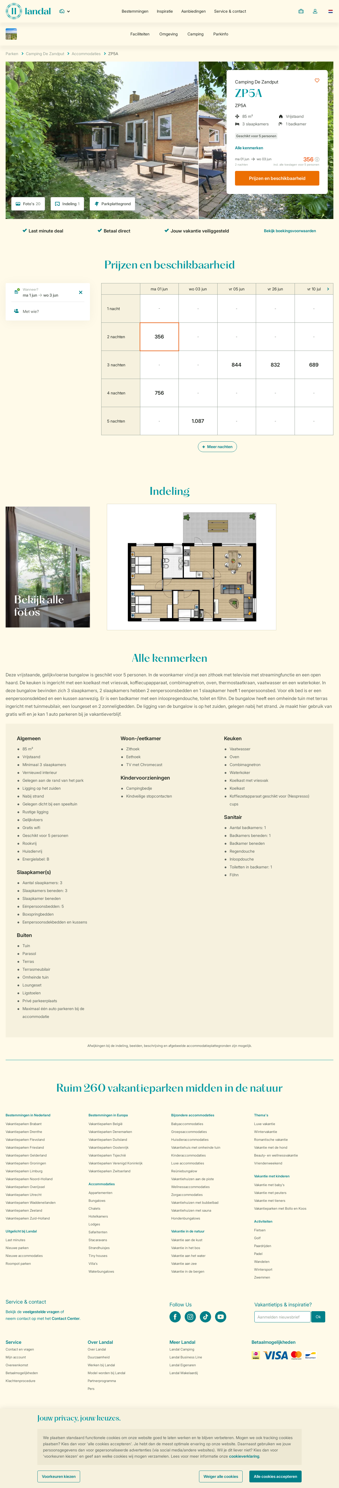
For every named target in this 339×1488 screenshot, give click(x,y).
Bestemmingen (135, 11)
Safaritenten (98, 1232)
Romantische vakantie (271, 1139)
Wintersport (263, 1269)
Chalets (94, 1208)
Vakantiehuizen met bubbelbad (194, 1202)
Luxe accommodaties (187, 1163)
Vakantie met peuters (270, 1193)
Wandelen (262, 1261)
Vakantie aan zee (184, 1263)
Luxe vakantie (264, 1124)
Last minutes (15, 1240)
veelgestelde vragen (41, 1311)
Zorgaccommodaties (187, 1195)
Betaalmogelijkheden (22, 1373)
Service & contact (230, 11)
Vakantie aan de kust (186, 1240)
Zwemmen (262, 1277)
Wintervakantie (265, 1132)
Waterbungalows (101, 1271)
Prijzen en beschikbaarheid (277, 178)
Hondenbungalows (185, 1218)
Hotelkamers (98, 1216)
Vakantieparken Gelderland (26, 1155)
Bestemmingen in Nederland (28, 1115)
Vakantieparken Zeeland (24, 1210)
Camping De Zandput (256, 82)
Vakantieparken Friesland (25, 1147)
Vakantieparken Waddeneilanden (31, 1202)
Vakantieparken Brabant (24, 1124)
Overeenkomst (17, 1365)
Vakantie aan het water (188, 1256)
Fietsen (260, 1230)
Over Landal (97, 1349)
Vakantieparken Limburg (24, 1171)
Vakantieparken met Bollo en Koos (280, 1208)
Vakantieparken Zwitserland (109, 1171)
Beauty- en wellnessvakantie (276, 1155)
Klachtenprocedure (20, 1381)
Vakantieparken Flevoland (25, 1139)
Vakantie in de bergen (187, 1271)
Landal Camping (182, 1349)
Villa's (93, 1263)
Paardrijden (262, 1246)
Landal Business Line (186, 1357)
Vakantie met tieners (269, 1200)
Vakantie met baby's (269, 1185)
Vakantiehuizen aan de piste (192, 1179)
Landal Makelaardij (184, 1373)
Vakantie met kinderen (272, 1176)
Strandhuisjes (99, 1248)
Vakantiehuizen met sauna (191, 1210)
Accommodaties (102, 1184)
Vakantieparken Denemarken (110, 1132)
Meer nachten (217, 446)
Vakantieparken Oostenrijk (108, 1147)
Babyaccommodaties (187, 1124)
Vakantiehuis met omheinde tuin (195, 1147)
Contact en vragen (20, 1349)
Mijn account (16, 1357)
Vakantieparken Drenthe (24, 1132)
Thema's (261, 1115)
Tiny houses (98, 1256)
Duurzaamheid (99, 1357)
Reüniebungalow (184, 1171)
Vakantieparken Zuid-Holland (28, 1218)
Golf (257, 1238)
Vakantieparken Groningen (26, 1163)
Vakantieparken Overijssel (25, 1187)
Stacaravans (98, 1240)
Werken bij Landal (101, 1365)
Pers (91, 1389)
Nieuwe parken (17, 1248)
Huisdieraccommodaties (190, 1139)
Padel (258, 1254)
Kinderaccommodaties (188, 1155)
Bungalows (97, 1200)
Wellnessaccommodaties (190, 1187)
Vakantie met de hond (270, 1147)
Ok (318, 1316)
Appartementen (100, 1193)
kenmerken (249, 147)
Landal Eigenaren (183, 1365)
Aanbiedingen (193, 11)
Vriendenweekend (268, 1163)
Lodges (94, 1224)
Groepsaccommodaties (189, 1132)
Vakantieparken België (106, 1124)
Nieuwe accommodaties (24, 1256)
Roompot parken (18, 1263)
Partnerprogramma (102, 1381)
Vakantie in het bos (185, 1248)
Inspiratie (165, 11)
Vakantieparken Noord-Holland (29, 1179)
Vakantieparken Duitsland (108, 1139)
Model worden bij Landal (106, 1373)
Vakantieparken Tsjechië (107, 1155)
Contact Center (66, 1318)
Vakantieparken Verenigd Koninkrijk (116, 1163)
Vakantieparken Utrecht (24, 1195)
